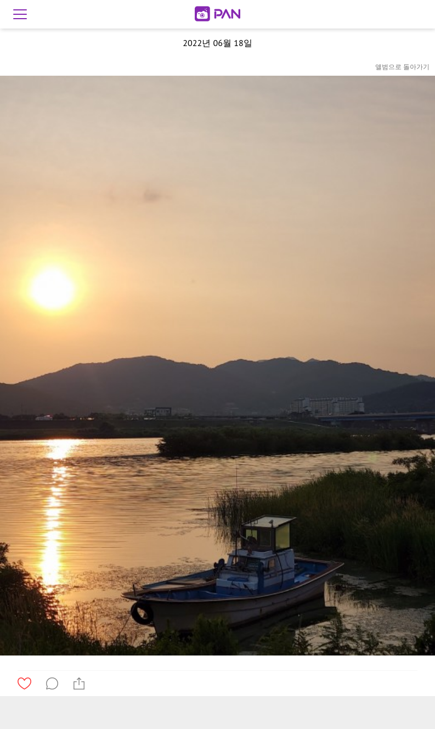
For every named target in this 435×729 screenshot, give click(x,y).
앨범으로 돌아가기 (402, 67)
